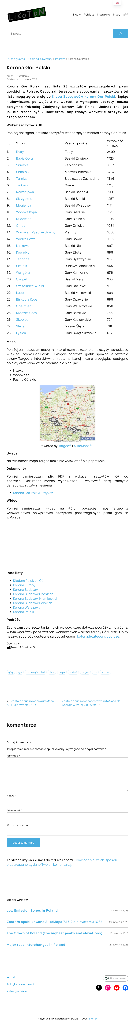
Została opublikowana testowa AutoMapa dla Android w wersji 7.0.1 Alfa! (91, 703)
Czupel (21, 279)
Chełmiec (23, 306)
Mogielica (23, 205)
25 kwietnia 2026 (118, 933)
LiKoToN (93, 1018)
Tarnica (22, 178)
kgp (20, 672)
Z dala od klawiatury (40, 59)
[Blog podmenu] (80, 14)
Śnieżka (22, 165)
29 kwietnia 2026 (118, 921)
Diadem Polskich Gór (29, 580)
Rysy (20, 151)
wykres (105, 672)
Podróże (60, 59)
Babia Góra (24, 158)
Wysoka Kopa (26, 212)
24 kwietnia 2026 (118, 944)
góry (10, 672)
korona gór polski (35, 672)
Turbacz (22, 185)
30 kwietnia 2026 (118, 910)
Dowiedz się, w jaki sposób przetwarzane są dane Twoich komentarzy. (62, 862)
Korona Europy (24, 585)
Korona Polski (23, 612)
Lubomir (22, 292)
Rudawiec (23, 219)
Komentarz (13, 755)
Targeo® (64, 446)
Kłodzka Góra (26, 313)
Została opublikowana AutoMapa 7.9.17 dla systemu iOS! (30, 703)
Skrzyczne (24, 198)
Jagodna (22, 259)
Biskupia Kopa (27, 299)
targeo (85, 672)
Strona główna (16, 59)
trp (95, 672)
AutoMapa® (83, 446)
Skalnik (21, 266)
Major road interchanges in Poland (36, 944)
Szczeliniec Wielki (30, 286)
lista (51, 672)
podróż (73, 672)
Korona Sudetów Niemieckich (35, 598)
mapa (62, 672)
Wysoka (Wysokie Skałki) (36, 232)
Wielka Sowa (25, 239)
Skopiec (22, 319)
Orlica (20, 225)
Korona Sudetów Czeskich (33, 594)
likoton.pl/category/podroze (97, 636)
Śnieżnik (22, 172)
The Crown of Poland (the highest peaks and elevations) (55, 933)
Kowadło (23, 252)
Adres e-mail (14, 810)
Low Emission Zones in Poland (32, 910)
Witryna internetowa (18, 825)
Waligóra (23, 272)
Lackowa (22, 245)
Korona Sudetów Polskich (32, 603)
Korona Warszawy (26, 607)
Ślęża (20, 326)
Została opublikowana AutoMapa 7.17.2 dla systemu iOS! (54, 922)
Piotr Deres (23, 75)
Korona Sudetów (25, 589)
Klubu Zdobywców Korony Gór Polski (83, 96)
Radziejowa (25, 192)
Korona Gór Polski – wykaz (33, 493)
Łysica (21, 333)
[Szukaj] (120, 33)
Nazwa (11, 795)
